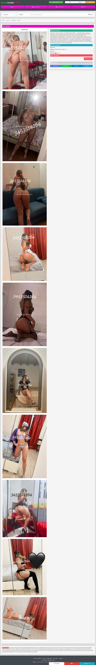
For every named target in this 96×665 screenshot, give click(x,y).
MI (72, 663)
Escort (7, 20)
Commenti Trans (59, 7)
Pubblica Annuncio (56, 2)
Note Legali (55, 658)
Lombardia (13, 20)
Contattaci (61, 658)
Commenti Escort (36, 7)
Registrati (80, 2)
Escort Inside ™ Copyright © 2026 (48, 660)
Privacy (44, 658)
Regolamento (49, 658)
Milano (18, 20)
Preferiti (83, 7)
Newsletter (90, 2)
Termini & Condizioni (37, 658)
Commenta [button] (88, 58)
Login (70, 2)
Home (12, 7)
